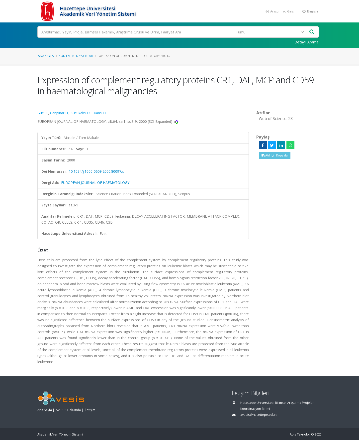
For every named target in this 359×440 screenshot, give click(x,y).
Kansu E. (100, 113)
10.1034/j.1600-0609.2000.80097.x (96, 171)
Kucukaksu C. (81, 113)
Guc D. (42, 113)
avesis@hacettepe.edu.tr (259, 415)
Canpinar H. (59, 113)
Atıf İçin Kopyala (275, 155)
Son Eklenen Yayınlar (76, 56)
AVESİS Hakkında (68, 410)
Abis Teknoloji (300, 434)
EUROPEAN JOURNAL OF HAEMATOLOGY (95, 182)
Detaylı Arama (306, 41)
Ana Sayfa (46, 56)
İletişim (90, 410)
